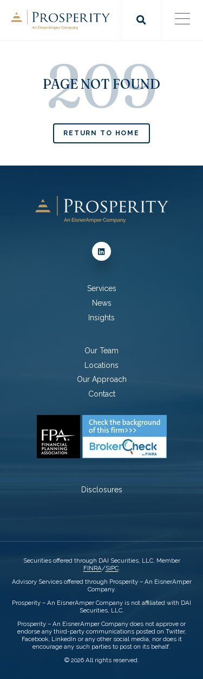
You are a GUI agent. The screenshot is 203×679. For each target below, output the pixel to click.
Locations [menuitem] (101, 365)
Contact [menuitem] (101, 394)
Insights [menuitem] (101, 317)
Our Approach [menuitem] (102, 379)
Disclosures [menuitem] (101, 489)
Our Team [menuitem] (101, 350)
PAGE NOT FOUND (101, 84)
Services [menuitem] (101, 288)
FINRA (92, 568)
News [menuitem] (102, 303)
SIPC (112, 568)
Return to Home (101, 133)
